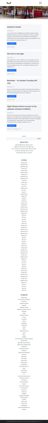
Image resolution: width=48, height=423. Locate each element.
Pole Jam (24, 384)
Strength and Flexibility (24, 395)
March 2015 (24, 223)
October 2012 (24, 278)
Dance (24, 329)
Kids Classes (24, 358)
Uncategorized (11, 47)
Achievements (24, 297)
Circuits (24, 317)
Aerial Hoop (24, 301)
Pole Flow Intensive (24, 382)
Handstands (24, 346)
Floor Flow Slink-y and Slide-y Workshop (24, 338)
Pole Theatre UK (24, 387)
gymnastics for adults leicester (24, 344)
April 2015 (24, 221)
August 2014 (24, 235)
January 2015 (24, 227)
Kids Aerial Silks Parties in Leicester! (24, 152)
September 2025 (24, 166)
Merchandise (24, 364)
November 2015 (24, 209)
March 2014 (24, 245)
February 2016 (24, 204)
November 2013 (24, 253)
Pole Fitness (24, 380)
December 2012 (24, 274)
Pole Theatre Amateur (24, 386)
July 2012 (24, 284)
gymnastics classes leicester (24, 342)
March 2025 (24, 168)
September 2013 (24, 257)
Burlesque (24, 311)
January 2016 (24, 205)
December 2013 (24, 251)
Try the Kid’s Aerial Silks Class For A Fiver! (24, 150)
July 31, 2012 (9, 30)
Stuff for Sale (24, 401)
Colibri (39, 421)
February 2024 (24, 174)
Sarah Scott (24, 389)
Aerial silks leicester (24, 307)
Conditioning (24, 325)
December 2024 (24, 172)
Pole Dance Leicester (24, 378)
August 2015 (24, 213)
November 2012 (24, 276)
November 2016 (24, 194)
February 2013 (24, 270)
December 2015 (24, 207)
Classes (24, 321)
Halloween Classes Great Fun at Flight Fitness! (24, 146)
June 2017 (24, 190)
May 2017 (24, 192)
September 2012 (24, 280)
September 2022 (24, 178)
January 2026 (24, 162)
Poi (20, 129)
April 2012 (24, 290)
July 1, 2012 (9, 112)
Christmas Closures (24, 315)
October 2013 (24, 255)
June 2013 (24, 262)
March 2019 (24, 184)
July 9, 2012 (9, 57)
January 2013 (24, 272)
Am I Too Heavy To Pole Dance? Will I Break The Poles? (24, 148)
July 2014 (24, 237)
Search (24, 136)
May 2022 (24, 180)
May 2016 (24, 198)
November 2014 (24, 231)
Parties (24, 368)
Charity (24, 313)
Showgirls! (24, 393)
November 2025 (24, 164)
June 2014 (24, 239)
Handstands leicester (24, 348)
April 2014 (24, 243)
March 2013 (24, 268)
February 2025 (24, 170)
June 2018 (24, 186)
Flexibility (9, 129)
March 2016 (24, 202)
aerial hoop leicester (24, 303)
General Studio (11, 73)
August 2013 (24, 258)
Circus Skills (24, 319)
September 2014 (24, 233)
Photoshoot (24, 372)
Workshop (24, 409)
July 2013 (24, 260)
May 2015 (24, 219)
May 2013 (24, 264)
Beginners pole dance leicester (24, 309)
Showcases (24, 391)
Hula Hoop (24, 350)
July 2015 (24, 215)
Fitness (24, 334)
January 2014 (24, 249)
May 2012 (24, 288)
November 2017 (24, 188)
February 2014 (24, 247)
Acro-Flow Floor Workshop (24, 299)
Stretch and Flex (24, 397)
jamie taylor (24, 356)
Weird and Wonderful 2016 (24, 407)
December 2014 (24, 229)
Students (24, 399)
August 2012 (24, 282)
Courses (24, 327)
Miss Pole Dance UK (24, 366)
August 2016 (24, 196)
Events (24, 333)
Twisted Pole (24, 403)
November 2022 (24, 176)
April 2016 (24, 200)
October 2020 (24, 182)
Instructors (24, 354)
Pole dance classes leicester (24, 376)
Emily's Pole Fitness (24, 331)
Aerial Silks (24, 305)
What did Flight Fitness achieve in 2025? (24, 145)
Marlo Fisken (24, 360)
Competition (24, 323)
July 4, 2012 (9, 87)
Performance (16, 129)
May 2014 (24, 241)
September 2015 (24, 211)
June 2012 (24, 286)
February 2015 (24, 225)
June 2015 (24, 217)
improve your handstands (24, 352)
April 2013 (24, 266)
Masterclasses (24, 362)
